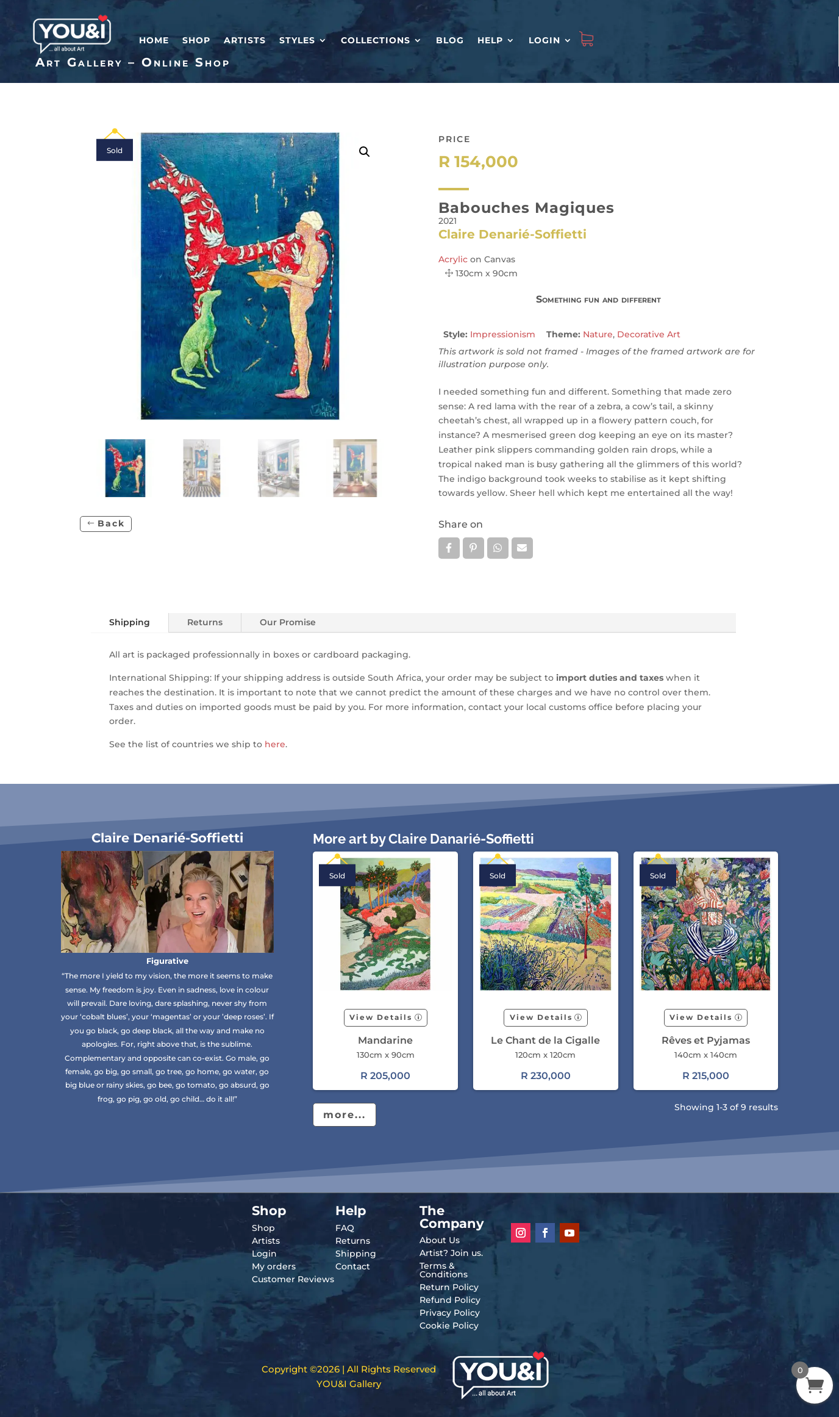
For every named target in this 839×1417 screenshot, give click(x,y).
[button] (365, 152)
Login (544, 40)
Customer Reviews (293, 1279)
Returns (205, 622)
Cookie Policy (449, 1325)
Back (111, 523)
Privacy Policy (450, 1312)
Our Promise (288, 622)
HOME (154, 40)
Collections (375, 40)
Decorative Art (648, 334)
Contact (352, 1266)
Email (522, 548)
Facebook (449, 548)
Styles (297, 40)
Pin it (473, 548)
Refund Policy (450, 1299)
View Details (380, 1017)
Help (490, 40)
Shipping (129, 622)
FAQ (344, 1227)
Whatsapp (498, 548)
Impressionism (502, 334)
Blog (450, 40)
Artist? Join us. (451, 1252)
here (275, 744)
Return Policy (449, 1287)
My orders (274, 1266)
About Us (440, 1240)
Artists (245, 40)
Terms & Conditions (444, 1270)
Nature (598, 334)
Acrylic (453, 259)
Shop (196, 40)
